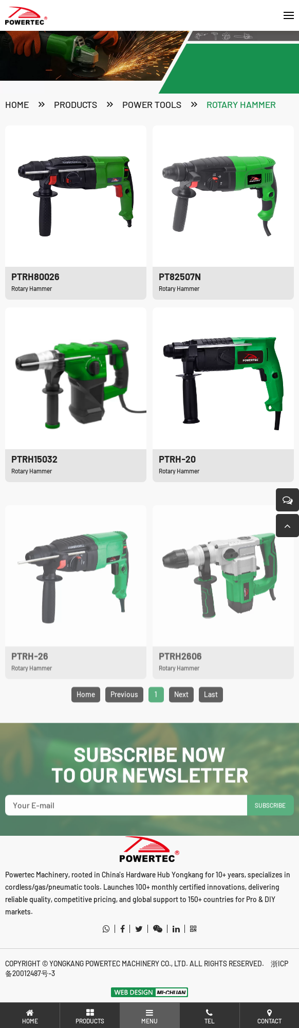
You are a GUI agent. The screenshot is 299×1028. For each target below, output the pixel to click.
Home (17, 104)
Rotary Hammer (241, 104)
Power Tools (151, 104)
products (75, 104)
